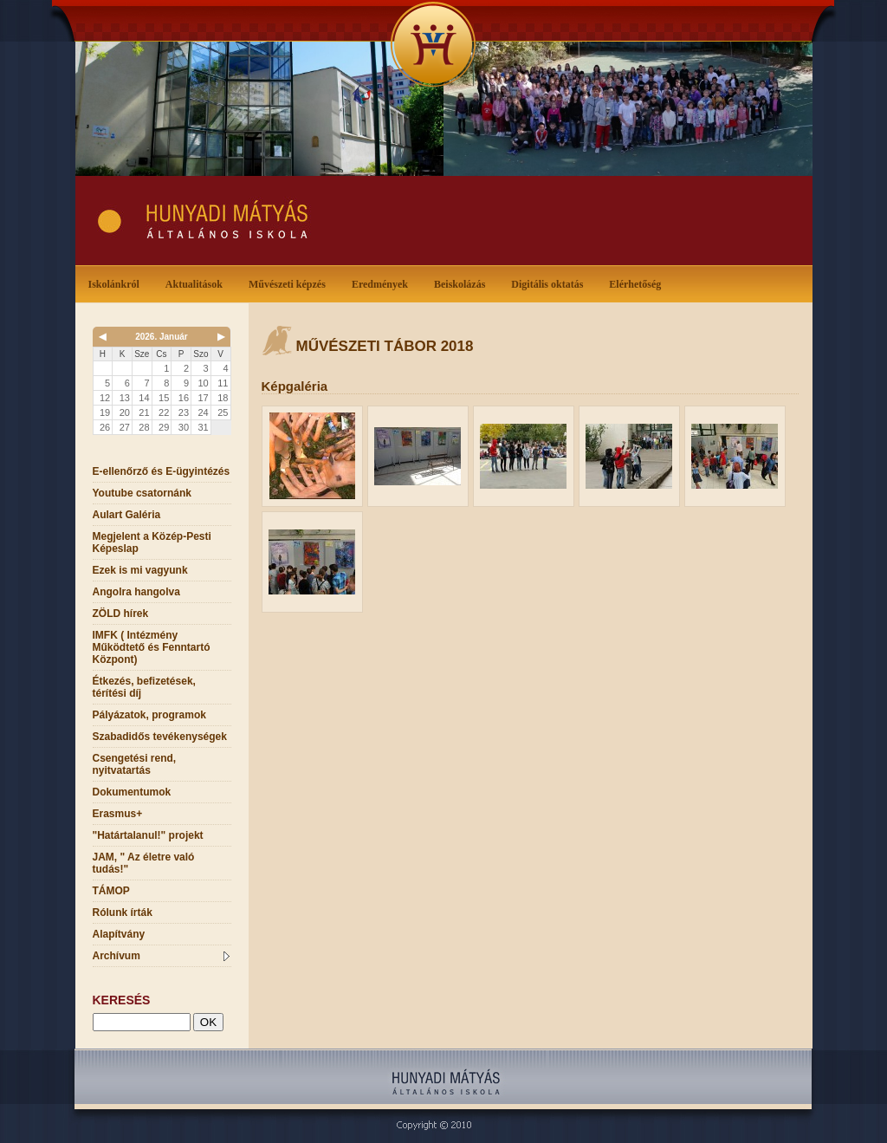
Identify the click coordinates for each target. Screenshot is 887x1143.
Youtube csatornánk (142, 493)
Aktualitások (197, 283)
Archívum (161, 956)
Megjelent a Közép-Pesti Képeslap (152, 542)
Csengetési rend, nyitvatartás (135, 764)
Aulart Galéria (127, 515)
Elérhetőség (635, 284)
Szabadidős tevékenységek (160, 737)
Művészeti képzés (291, 283)
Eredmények (383, 283)
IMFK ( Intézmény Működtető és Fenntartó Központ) (151, 647)
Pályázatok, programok (149, 715)
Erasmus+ (118, 814)
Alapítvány (119, 934)
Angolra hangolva (136, 592)
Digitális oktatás (547, 284)
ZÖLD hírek (121, 613)
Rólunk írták (122, 912)
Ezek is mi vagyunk (140, 570)
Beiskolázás (463, 283)
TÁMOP (111, 891)
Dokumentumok (132, 792)
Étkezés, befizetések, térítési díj (144, 687)
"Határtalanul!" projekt (148, 835)
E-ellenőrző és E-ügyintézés (161, 471)
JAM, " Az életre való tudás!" (144, 863)
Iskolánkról (117, 283)
